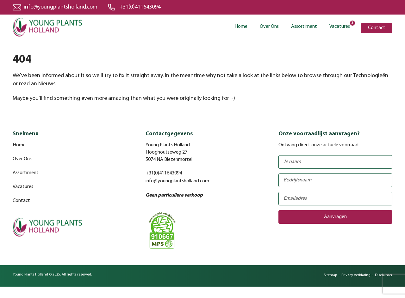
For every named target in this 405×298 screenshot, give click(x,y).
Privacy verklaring (356, 277)
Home (240, 26)
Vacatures (339, 26)
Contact (376, 27)
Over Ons (269, 26)
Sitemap (330, 277)
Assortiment (304, 26)
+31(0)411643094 (139, 7)
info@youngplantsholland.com (60, 7)
